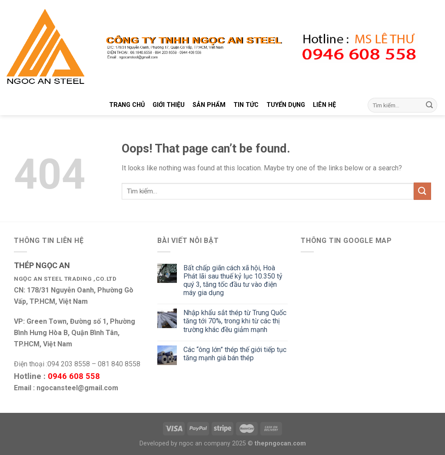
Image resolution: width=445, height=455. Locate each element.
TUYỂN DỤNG (285, 105)
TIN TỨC (246, 105)
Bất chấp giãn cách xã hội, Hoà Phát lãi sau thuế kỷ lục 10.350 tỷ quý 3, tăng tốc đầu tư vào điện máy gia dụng (232, 280)
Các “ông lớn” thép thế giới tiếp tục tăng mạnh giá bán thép (234, 353)
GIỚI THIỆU (169, 105)
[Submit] (429, 105)
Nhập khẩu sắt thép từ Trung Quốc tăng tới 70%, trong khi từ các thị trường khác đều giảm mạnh (234, 321)
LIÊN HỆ (324, 105)
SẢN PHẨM (209, 105)
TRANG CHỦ (127, 105)
